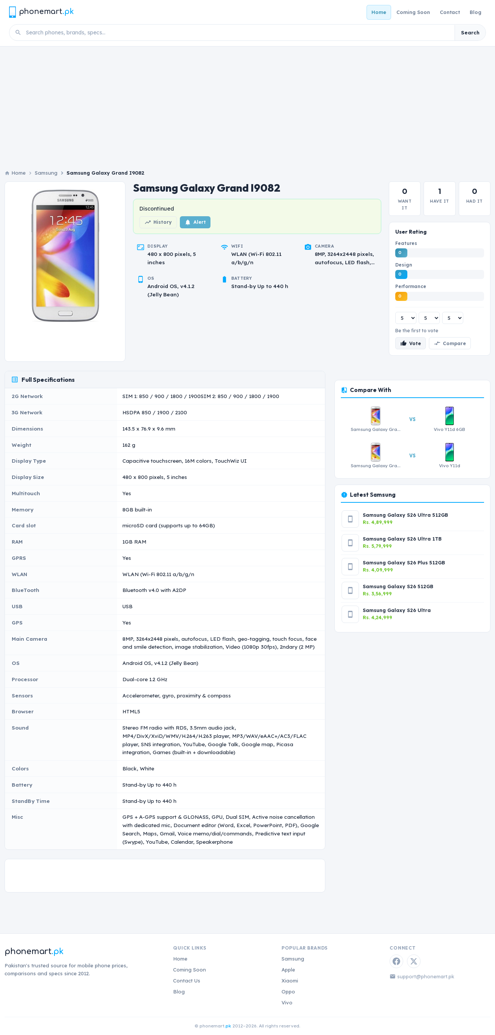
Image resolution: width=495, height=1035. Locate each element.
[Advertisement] (247, 103)
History (158, 222)
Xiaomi (290, 981)
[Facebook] (396, 961)
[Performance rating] (452, 318)
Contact (450, 12)
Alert (195, 222)
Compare (450, 343)
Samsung (46, 173)
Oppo (288, 992)
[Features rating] (405, 318)
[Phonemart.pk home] (41, 12)
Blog (475, 12)
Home (378, 12)
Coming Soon (413, 12)
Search (470, 32)
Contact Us (186, 981)
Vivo (287, 1002)
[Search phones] (238, 32)
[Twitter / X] (414, 961)
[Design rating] (429, 318)
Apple (288, 970)
